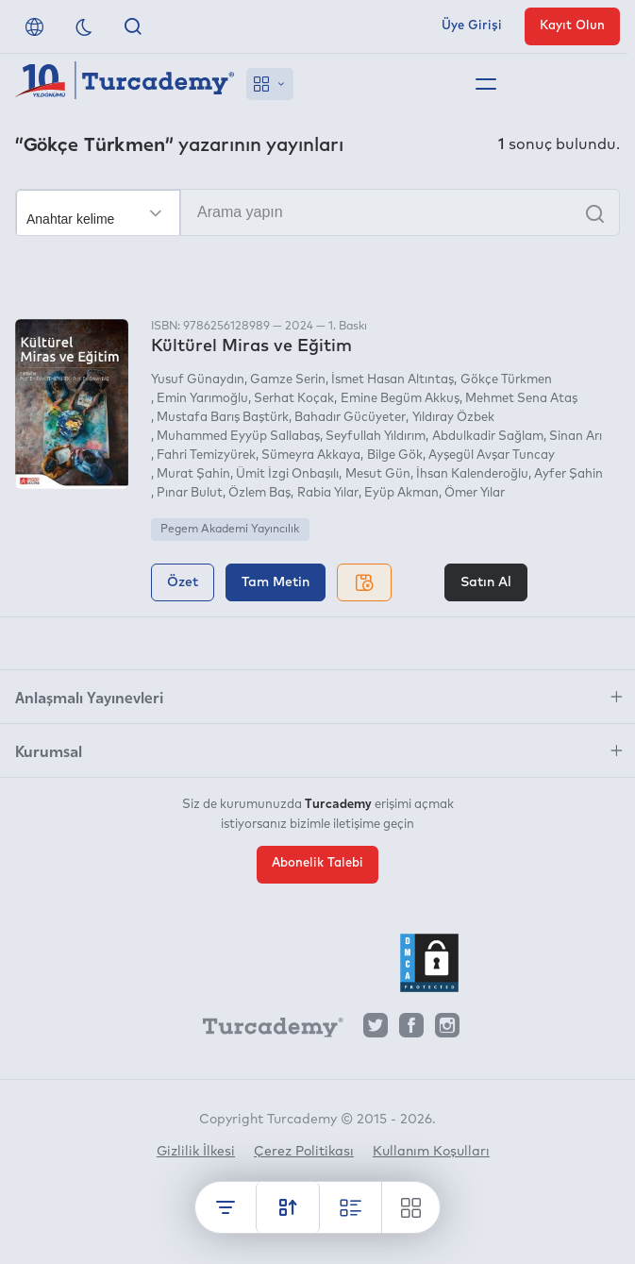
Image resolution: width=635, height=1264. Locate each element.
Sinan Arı (575, 436)
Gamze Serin (288, 380)
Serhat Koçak (294, 399)
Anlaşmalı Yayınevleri (89, 696)
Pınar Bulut (190, 493)
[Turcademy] (264, 1030)
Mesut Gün (377, 474)
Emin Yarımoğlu (202, 399)
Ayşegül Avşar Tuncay (491, 455)
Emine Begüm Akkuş (400, 399)
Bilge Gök (395, 455)
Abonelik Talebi (317, 863)
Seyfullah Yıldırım (376, 436)
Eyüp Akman (401, 493)
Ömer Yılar (474, 493)
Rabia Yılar (328, 493)
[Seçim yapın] (98, 213)
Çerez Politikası (304, 1151)
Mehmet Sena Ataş (521, 399)
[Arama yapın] (317, 212)
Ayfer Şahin (568, 474)
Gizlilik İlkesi (196, 1151)
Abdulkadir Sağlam (487, 436)
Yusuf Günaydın (197, 380)
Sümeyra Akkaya (310, 455)
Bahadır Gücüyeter (350, 418)
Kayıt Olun (572, 26)
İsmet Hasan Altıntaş (392, 380)
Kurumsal (48, 750)
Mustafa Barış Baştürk (223, 418)
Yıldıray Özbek (453, 418)
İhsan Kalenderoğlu (472, 474)
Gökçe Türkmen (506, 380)
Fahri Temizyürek (206, 455)
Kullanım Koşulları (431, 1151)
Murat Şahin (193, 474)
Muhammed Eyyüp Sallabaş (238, 436)
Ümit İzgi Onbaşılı (287, 474)
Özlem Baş (259, 493)
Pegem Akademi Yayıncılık (229, 529)
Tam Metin (275, 582)
